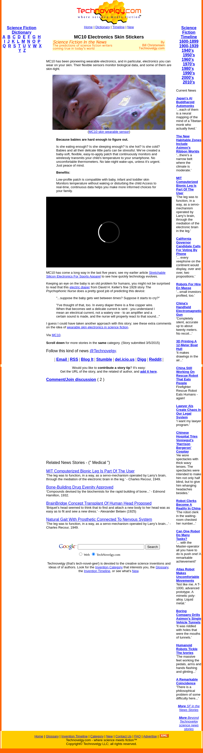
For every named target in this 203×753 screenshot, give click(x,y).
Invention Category (109, 567)
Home (88, 27)
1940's (188, 50)
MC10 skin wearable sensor (109, 132)
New (130, 27)
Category (97, 736)
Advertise (150, 736)
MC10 (56, 335)
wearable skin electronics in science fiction (97, 327)
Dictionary (102, 27)
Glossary (162, 567)
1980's (188, 68)
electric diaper (80, 287)
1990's (189, 73)
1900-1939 (188, 46)
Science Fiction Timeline (189, 32)
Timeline (118, 27)
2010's (189, 82)
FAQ (137, 736)
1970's (189, 64)
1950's (189, 55)
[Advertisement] (22, 132)
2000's (188, 77)
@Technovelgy (103, 351)
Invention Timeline (97, 571)
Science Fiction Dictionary (21, 30)
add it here (148, 371)
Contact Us (123, 736)
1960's (188, 59)
